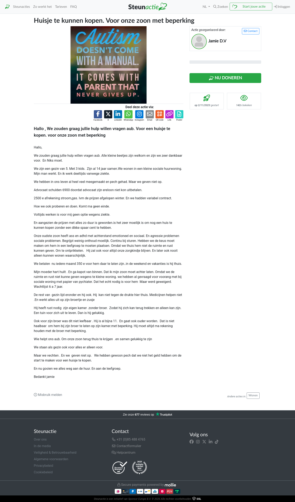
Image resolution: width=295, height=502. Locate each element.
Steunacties (21, 6)
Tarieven (61, 6)
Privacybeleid (43, 466)
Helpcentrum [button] (123, 452)
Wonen (253, 395)
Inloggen (282, 6)
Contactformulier (126, 446)
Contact (251, 31)
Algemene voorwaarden (51, 459)
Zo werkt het (42, 6)
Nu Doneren (225, 78)
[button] (221, 7)
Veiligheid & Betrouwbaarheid (55, 452)
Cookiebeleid (43, 472)
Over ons (40, 439)
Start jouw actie (254, 6)
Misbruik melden (48, 395)
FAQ (73, 6)
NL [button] (205, 6)
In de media (42, 446)
